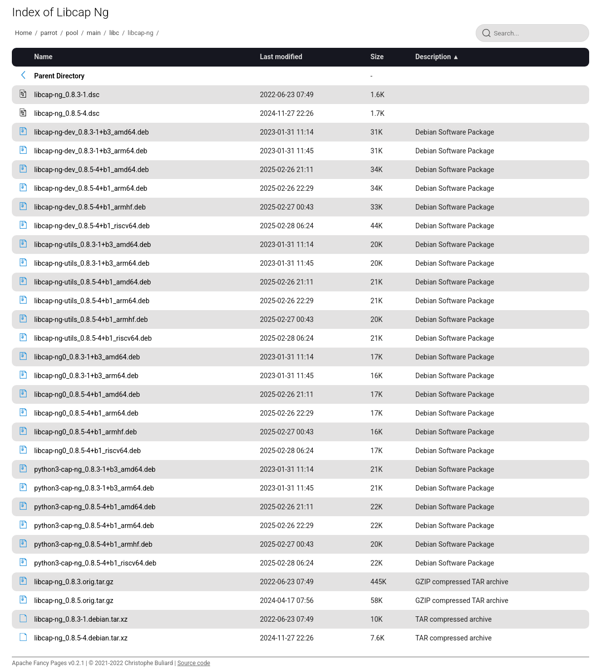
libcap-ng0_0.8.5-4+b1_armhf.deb (85, 432)
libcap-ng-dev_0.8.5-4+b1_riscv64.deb (92, 226)
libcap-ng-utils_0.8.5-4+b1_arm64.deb (91, 301)
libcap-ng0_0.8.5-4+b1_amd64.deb (87, 394)
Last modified (281, 57)
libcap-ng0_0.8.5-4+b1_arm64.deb (86, 413)
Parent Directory (59, 76)
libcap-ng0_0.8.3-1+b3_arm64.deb (86, 376)
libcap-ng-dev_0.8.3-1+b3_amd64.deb (91, 132)
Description (433, 57)
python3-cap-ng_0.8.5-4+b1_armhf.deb (93, 544)
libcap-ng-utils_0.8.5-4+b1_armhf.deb (91, 319)
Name (43, 57)
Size (377, 57)
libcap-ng (140, 32)
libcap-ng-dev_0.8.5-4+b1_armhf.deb (90, 207)
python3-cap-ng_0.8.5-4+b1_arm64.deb (94, 526)
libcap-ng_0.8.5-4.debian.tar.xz (80, 638)
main (94, 32)
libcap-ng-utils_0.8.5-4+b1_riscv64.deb (92, 338)
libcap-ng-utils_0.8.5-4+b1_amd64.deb (92, 282)
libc (114, 32)
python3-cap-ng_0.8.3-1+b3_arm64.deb (94, 488)
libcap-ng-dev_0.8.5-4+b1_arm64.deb (90, 188)
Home (23, 32)
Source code (193, 663)
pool (72, 32)
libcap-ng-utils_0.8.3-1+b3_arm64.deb (91, 263)
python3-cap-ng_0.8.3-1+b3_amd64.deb (94, 469)
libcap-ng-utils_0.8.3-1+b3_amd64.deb (92, 244)
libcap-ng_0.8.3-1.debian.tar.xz (80, 619)
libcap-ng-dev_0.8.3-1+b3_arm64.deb (90, 151)
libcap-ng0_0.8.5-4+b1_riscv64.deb (87, 451)
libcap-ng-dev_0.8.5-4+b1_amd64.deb (91, 170)
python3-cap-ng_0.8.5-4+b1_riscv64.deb (95, 563)
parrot (48, 32)
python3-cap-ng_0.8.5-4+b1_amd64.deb (94, 507)
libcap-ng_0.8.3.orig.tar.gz (73, 582)
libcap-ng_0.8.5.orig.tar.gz (73, 600)
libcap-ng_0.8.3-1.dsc (66, 95)
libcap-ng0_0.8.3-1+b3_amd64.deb (87, 357)
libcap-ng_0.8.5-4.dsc (66, 113)
